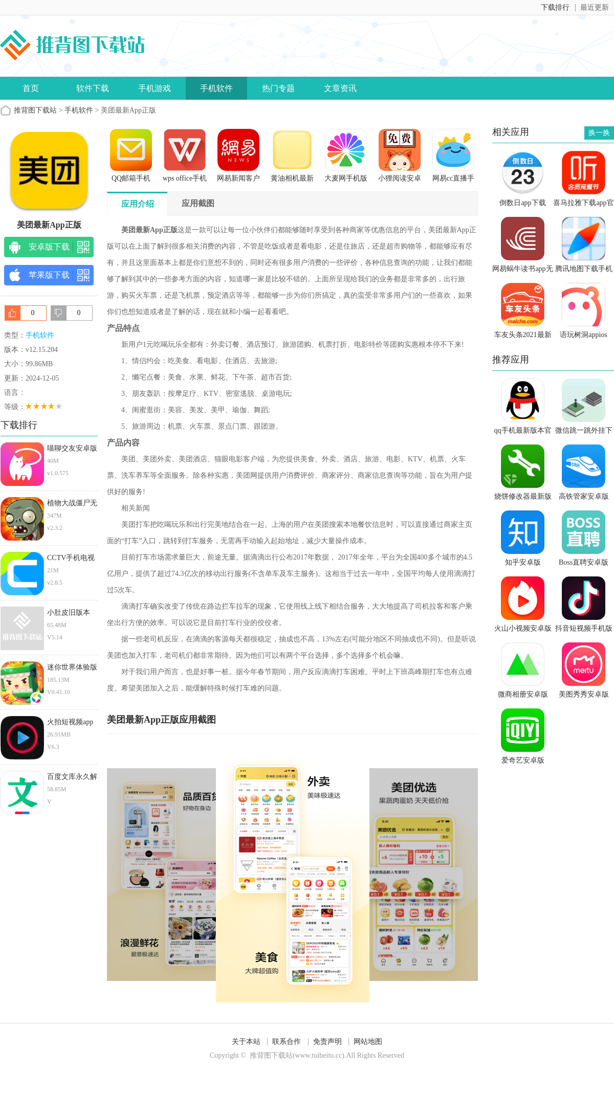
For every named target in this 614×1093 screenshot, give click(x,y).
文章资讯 (340, 88)
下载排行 (555, 7)
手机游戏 (154, 88)
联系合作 (286, 1041)
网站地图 (368, 1041)
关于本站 (246, 1041)
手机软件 (216, 88)
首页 (31, 88)
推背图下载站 (35, 110)
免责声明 (327, 1041)
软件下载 (92, 88)
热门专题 (278, 88)
